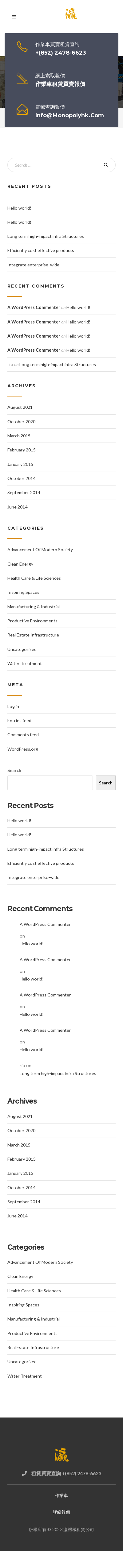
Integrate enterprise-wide (33, 264)
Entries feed (19, 720)
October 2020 (21, 421)
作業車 (61, 1495)
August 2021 (20, 407)
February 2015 (21, 449)
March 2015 (18, 435)
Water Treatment (24, 663)
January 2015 (20, 464)
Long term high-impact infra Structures (45, 236)
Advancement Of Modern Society (40, 549)
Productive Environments (32, 620)
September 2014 (23, 492)
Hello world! (19, 208)
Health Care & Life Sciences (34, 578)
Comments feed (23, 734)
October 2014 (21, 478)
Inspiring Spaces (23, 592)
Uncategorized (22, 649)
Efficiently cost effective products (40, 250)
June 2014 (17, 506)
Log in (13, 706)
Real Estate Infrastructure (33, 634)
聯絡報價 (61, 1511)
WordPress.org (22, 749)
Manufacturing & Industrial (33, 606)
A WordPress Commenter (33, 307)
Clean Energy (20, 564)
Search (14, 770)
